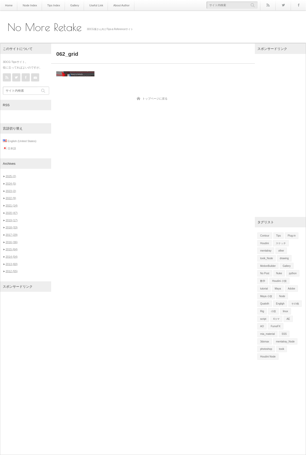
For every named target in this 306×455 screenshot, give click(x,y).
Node (282, 296)
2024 (11, 183)
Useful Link (91, 5)
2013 (12, 264)
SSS (284, 334)
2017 (12, 234)
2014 (12, 256)
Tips (278, 235)
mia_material (267, 334)
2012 (12, 271)
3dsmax (264, 341)
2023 (11, 190)
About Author (115, 5)
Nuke (279, 273)
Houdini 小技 (279, 281)
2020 (12, 212)
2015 (12, 249)
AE (288, 319)
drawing (284, 258)
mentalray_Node (285, 341)
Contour (264, 235)
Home (8, 5)
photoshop (266, 349)
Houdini (264, 243)
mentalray (265, 250)
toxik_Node (266, 258)
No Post (264, 273)
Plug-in (292, 235)
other (281, 250)
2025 (11, 176)
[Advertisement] (25, 373)
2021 (12, 205)
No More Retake (45, 27)
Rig (262, 311)
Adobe (291, 288)
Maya (278, 288)
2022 (11, 198)
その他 (295, 303)
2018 (12, 227)
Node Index (28, 5)
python (293, 273)
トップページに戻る (155, 98)
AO (262, 326)
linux (285, 311)
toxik (281, 349)
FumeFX (275, 326)
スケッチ (281, 243)
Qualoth (264, 303)
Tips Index (51, 5)
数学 (262, 281)
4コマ (276, 319)
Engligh (280, 303)
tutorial (264, 288)
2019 (12, 220)
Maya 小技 (266, 296)
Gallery (71, 5)
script (263, 319)
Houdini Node (268, 356)
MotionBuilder (268, 266)
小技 (273, 311)
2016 (12, 242)
